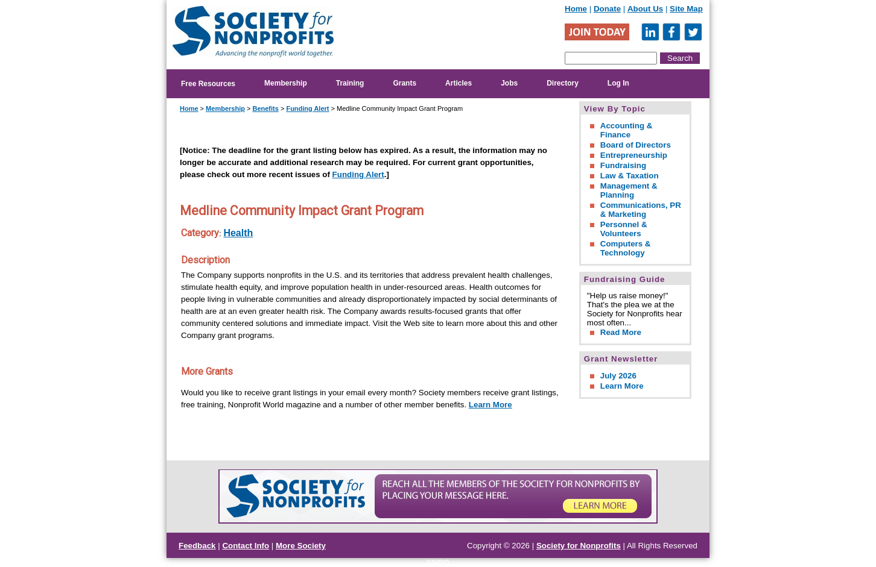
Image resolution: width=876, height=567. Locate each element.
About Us (645, 8)
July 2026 (618, 375)
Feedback (197, 545)
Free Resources (208, 84)
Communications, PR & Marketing (640, 210)
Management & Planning (629, 190)
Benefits (265, 108)
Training (350, 83)
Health (238, 233)
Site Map (686, 8)
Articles (458, 83)
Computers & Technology (625, 248)
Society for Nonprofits (578, 545)
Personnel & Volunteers (623, 229)
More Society (301, 545)
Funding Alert (307, 108)
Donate (607, 8)
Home (576, 8)
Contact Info (245, 545)
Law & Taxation (629, 175)
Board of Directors (635, 144)
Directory (563, 83)
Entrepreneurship (633, 155)
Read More (620, 332)
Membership (285, 83)
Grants (404, 83)
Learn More (490, 404)
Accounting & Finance (626, 130)
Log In (618, 83)
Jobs (509, 83)
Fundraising (623, 165)
